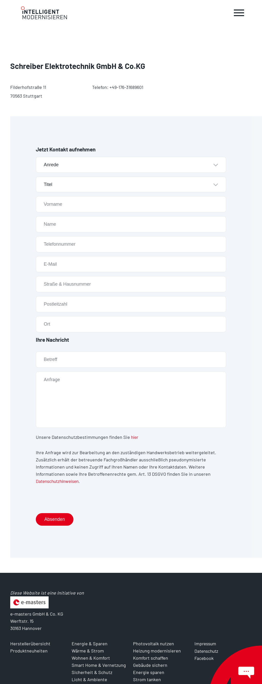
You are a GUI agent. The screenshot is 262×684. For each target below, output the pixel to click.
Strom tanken (147, 679)
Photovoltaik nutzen (153, 643)
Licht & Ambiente (89, 679)
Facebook (204, 658)
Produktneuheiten (29, 651)
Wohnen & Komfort (91, 658)
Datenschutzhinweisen (59, 481)
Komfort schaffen (150, 658)
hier (135, 437)
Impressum (205, 643)
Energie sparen (148, 672)
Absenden (55, 519)
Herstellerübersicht (30, 643)
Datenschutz (207, 651)
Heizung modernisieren (157, 651)
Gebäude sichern (150, 665)
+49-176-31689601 (126, 87)
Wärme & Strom (88, 651)
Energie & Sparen (89, 643)
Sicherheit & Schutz (92, 672)
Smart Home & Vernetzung (99, 665)
